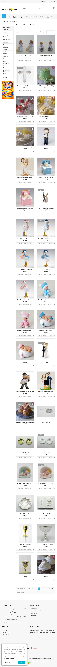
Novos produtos (7, 630)
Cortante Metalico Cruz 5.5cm (25, 86)
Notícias (42, 16)
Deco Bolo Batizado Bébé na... (46, 177)
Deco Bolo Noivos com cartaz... (46, 391)
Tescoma (5, 32)
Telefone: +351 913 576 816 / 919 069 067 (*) (15, 616)
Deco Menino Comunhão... (46, 55)
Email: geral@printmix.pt (10, 619)
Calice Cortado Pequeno (25, 544)
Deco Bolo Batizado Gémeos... (25, 269)
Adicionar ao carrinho (24, 60)
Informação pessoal (36, 611)
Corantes (5, 56)
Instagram (30, 654)
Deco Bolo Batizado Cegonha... (25, 238)
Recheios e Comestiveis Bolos (6, 72)
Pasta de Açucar (7, 39)
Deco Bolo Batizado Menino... (46, 300)
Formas (5, 59)
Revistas (5, 42)
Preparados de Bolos (7, 66)
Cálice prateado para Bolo (46, 544)
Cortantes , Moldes (6, 52)
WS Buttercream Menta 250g (46, 86)
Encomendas (34, 613)
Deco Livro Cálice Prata (46, 514)
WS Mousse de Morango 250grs (25, 116)
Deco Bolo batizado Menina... (46, 483)
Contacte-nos (50, 16)
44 (49, 588)
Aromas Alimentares (6, 76)
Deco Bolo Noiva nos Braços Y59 (25, 391)
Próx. (52, 588)
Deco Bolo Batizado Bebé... (46, 330)
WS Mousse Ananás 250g (25, 147)
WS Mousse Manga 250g (45, 116)
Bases (4, 45)
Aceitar (22, 662)
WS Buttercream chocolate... (45, 575)
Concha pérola (46, 452)
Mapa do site (6, 634)
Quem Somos (15, 16)
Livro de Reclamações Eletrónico (36, 658)
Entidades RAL (50, 658)
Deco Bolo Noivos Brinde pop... (46, 361)
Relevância (50, 32)
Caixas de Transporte (6, 48)
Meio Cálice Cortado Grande (25, 575)
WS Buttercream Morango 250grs (25, 422)
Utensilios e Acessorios (6, 62)
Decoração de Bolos (6, 35)
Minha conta (34, 608)
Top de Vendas (6, 632)
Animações (33, 16)
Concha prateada (45, 422)
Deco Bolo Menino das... (46, 147)
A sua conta (34, 605)
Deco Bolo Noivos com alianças (46, 208)
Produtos (24, 16)
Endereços (33, 615)
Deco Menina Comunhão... (25, 55)
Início (9, 16)
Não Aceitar (8, 662)
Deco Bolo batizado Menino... (25, 483)
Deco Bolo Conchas (25, 514)
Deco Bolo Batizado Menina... (25, 330)
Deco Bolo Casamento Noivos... (25, 177)
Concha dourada (25, 452)
